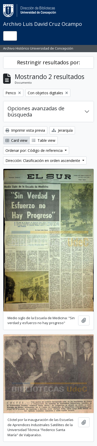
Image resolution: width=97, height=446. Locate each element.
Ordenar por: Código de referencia (34, 150)
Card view (16, 140)
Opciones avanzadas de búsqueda (36, 111)
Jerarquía (62, 130)
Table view (43, 140)
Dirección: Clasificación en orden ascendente (43, 160)
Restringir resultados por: (48, 62)
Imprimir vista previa (25, 130)
